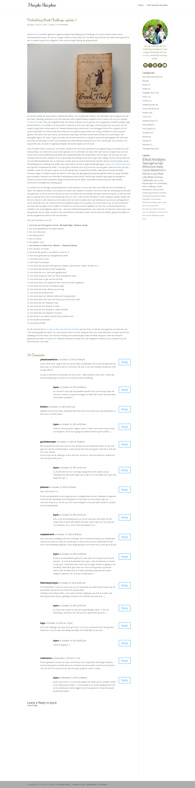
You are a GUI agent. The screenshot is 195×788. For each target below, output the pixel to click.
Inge (42, 623)
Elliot (147, 159)
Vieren (146, 173)
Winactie (146, 144)
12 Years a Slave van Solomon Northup (62, 329)
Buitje (144, 88)
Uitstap (145, 140)
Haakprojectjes (148, 104)
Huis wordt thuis (149, 108)
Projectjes (146, 199)
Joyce (32, 24)
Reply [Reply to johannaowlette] (124, 362)
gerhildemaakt (48, 441)
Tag (150, 212)
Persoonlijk (147, 128)
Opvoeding (147, 124)
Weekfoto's (158, 170)
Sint (143, 212)
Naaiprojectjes (148, 120)
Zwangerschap (148, 148)
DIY (155, 183)
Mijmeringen (147, 183)
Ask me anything (148, 206)
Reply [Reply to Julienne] (124, 490)
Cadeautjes (147, 180)
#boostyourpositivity (151, 76)
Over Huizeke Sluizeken (157, 5)
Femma (145, 100)
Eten (156, 180)
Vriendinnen (147, 189)
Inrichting (153, 202)
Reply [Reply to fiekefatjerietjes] (124, 585)
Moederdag (155, 215)
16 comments (62, 24)
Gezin (161, 189)
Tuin (152, 199)
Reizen (145, 136)
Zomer (155, 189)
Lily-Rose (148, 177)
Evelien (44, 406)
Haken (156, 206)
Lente (164, 202)
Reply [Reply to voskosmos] (124, 660)
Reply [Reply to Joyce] (124, 390)
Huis (147, 212)
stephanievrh (47, 534)
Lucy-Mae (157, 173)
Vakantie (155, 212)
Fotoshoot (161, 209)
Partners (103, 784)
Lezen (51, 24)
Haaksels (155, 193)
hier (35, 34)
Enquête (161, 215)
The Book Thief (33, 122)
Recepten (146, 132)
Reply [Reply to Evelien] (124, 409)
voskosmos (46, 658)
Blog (144, 81)
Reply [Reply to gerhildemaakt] (124, 444)
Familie (159, 186)
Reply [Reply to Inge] (124, 625)
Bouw (144, 84)
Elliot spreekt (146, 215)
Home (140, 5)
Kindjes (145, 112)
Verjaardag (146, 193)
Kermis (165, 212)
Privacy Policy (63, 784)
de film (54, 338)
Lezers (159, 202)
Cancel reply (32, 705)
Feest (144, 96)
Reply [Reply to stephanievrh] (124, 537)
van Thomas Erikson (116, 164)
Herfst (160, 212)
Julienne (44, 487)
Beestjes (157, 199)
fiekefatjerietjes (49, 582)
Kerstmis (145, 202)
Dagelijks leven (148, 92)
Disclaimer (92, 784)
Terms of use (78, 784)
